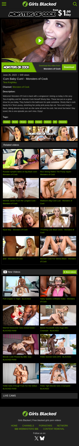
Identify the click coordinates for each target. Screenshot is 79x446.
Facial (31, 122)
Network (62, 426)
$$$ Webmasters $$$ (26, 429)
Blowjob (23, 122)
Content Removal (53, 429)
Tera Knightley (10, 82)
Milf (55, 122)
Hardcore (47, 122)
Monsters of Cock (21, 87)
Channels (28, 426)
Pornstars (45, 426)
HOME (14, 426)
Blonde (15, 122)
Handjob (38, 122)
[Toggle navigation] (4, 4)
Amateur (6, 122)
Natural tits (63, 122)
